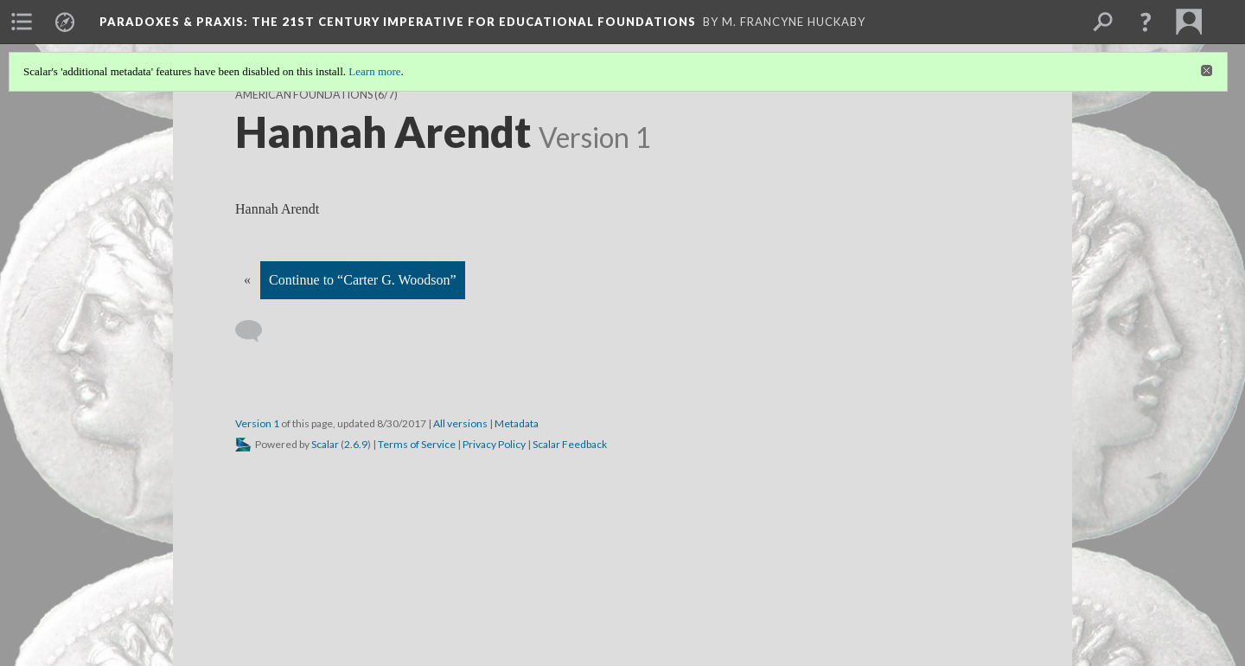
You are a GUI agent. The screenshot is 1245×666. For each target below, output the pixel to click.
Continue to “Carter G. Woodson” (362, 279)
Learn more (374, 71)
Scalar (325, 444)
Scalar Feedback (570, 444)
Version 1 (257, 423)
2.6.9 (355, 444)
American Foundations (304, 94)
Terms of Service (417, 444)
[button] (1145, 21)
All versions (460, 423)
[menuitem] (21, 21)
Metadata (517, 423)
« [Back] (247, 279)
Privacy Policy (494, 444)
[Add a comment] (256, 331)
